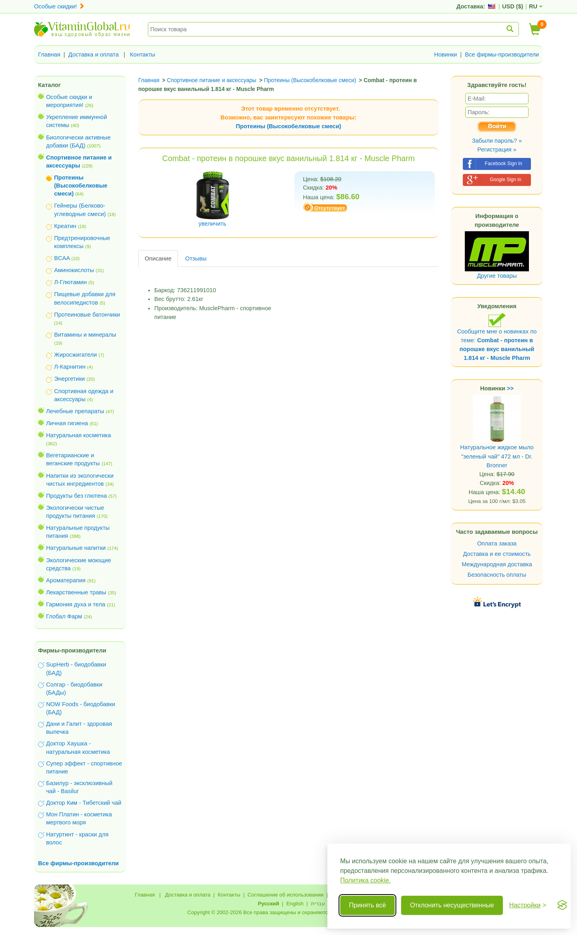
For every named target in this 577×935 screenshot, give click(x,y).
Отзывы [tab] (195, 258)
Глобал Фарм (64, 616)
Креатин (65, 226)
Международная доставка (497, 564)
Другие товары (497, 276)
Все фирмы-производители (502, 54)
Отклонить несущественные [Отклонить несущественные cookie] (452, 905)
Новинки (445, 54)
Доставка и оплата (94, 54)
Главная (49, 54)
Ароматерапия (66, 580)
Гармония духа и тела (75, 604)
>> (510, 388)
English (294, 904)
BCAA (62, 258)
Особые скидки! (59, 6)
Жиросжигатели (75, 354)
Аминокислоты (74, 270)
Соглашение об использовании (286, 895)
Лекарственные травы (76, 592)
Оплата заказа (496, 543)
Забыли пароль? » (497, 140)
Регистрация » (496, 149)
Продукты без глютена (76, 496)
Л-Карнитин (69, 366)
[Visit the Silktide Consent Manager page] (562, 905)
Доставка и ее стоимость (497, 554)
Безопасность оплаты (497, 575)
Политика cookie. (365, 880)
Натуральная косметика (78, 435)
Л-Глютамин (70, 282)
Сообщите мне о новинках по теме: (497, 337)
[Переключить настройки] (528, 905)
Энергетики (69, 379)
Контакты (142, 54)
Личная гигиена (67, 423)
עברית (318, 904)
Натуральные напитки (76, 548)
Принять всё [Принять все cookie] (367, 905)
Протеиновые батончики (87, 314)
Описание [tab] (158, 258)
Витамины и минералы (85, 334)
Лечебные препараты (75, 411)
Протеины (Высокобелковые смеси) (288, 126)
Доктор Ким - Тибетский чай (83, 803)
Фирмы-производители (72, 650)
